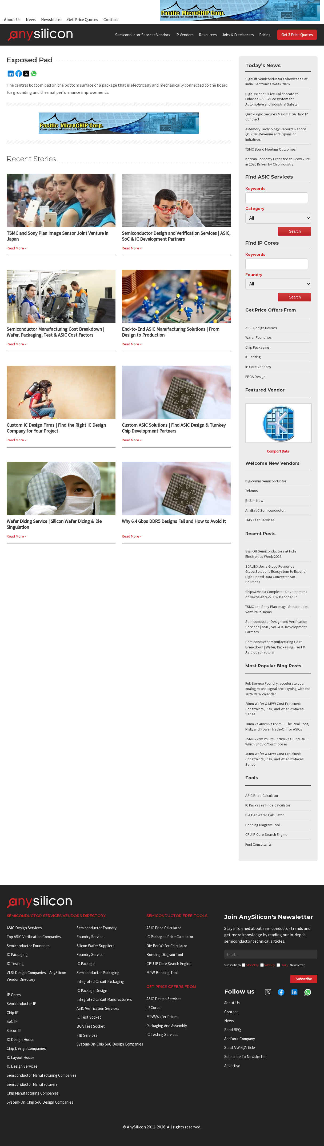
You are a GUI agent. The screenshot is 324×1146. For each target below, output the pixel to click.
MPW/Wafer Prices (162, 1016)
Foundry (253, 274)
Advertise (232, 1065)
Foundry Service (90, 936)
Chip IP (12, 1012)
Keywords (255, 188)
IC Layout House (20, 1057)
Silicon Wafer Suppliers (95, 945)
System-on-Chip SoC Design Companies (40, 1102)
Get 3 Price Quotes (297, 34)
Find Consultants (258, 844)
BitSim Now (254, 500)
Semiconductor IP (21, 1003)
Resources (208, 34)
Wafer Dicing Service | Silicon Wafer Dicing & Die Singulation (54, 524)
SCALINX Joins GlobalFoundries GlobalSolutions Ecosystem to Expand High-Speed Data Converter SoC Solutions (275, 574)
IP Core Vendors (258, 366)
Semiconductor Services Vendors (142, 34)
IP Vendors (184, 34)
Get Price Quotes (82, 19)
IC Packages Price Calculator (267, 805)
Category (254, 208)
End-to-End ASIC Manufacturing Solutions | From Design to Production (170, 332)
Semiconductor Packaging (98, 972)
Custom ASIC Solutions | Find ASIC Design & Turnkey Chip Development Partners (174, 428)
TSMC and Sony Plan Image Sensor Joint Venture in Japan (57, 236)
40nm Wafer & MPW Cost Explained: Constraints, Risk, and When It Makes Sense (274, 758)
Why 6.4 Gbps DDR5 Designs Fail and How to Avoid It (174, 521)
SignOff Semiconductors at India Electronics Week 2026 (271, 554)
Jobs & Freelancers (238, 34)
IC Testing (253, 356)
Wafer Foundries (258, 337)
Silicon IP (14, 1030)
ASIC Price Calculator (261, 795)
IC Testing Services (162, 1034)
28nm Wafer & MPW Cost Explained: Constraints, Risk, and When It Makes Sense (274, 708)
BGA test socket (91, 1026)
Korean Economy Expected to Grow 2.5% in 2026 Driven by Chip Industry (278, 161)
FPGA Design (255, 376)
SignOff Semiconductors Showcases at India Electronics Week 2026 (276, 81)
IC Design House (20, 1039)
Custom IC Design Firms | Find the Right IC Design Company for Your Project (56, 428)
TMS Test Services (260, 520)
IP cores (14, 994)
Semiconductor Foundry (97, 927)
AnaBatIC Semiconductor (265, 510)
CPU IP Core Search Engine (266, 834)
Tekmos (251, 490)
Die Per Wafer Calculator (264, 815)
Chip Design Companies (26, 1048)
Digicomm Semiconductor (265, 481)
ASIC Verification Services (98, 1008)
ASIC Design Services (24, 927)
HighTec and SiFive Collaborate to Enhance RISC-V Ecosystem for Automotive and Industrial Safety (272, 99)
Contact (110, 19)
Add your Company (239, 1038)
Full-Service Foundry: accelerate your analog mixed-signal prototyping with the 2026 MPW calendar (277, 688)
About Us (12, 19)
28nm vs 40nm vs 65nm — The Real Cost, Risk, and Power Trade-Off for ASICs (277, 726)
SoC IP (12, 1021)
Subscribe (304, 978)
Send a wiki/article (239, 1047)
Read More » (16, 248)
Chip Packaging (257, 347)
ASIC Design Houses (261, 327)
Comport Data (278, 451)
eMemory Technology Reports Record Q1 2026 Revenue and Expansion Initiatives (275, 134)
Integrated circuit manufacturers (104, 999)
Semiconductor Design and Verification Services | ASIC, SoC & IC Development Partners (176, 236)
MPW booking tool (162, 972)
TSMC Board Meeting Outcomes (270, 149)
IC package (86, 963)
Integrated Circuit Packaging (100, 981)
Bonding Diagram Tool (262, 824)
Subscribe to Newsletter (245, 1056)
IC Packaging (17, 954)
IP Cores (153, 1007)
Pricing (265, 34)
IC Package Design (92, 990)
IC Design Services (22, 1066)
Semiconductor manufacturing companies (42, 1075)
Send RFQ (232, 1029)
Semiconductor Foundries (28, 945)
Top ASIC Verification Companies (34, 936)
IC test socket (89, 1017)
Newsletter (51, 19)
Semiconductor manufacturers (32, 1084)
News (31, 19)
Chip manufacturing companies (33, 1093)
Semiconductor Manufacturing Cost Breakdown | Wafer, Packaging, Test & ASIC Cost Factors (55, 332)
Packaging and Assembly (166, 1025)
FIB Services (87, 1035)
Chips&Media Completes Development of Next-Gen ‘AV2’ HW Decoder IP (276, 594)
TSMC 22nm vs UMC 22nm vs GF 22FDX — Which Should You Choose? (277, 741)
